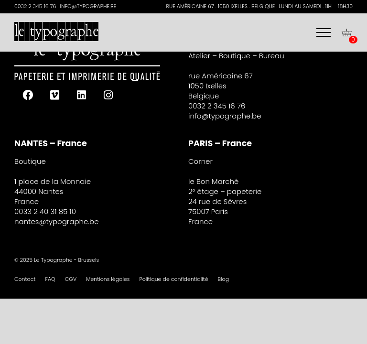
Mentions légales (108, 279)
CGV (70, 279)
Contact (25, 279)
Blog (223, 279)
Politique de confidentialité (173, 279)
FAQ (50, 279)
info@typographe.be (224, 116)
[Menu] (323, 32)
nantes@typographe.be (56, 221)
